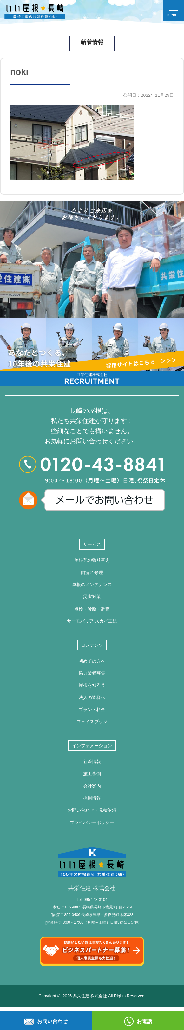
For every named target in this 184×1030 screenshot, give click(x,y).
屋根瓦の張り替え (92, 560)
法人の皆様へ (92, 697)
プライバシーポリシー (92, 822)
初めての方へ (92, 661)
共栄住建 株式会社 (92, 869)
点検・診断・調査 (92, 608)
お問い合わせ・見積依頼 (92, 810)
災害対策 (92, 596)
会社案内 (92, 786)
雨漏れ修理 (92, 572)
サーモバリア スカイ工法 (92, 621)
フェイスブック (92, 721)
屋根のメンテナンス (92, 584)
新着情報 (92, 761)
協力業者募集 (92, 673)
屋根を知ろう (92, 685)
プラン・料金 (92, 709)
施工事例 (92, 773)
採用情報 (92, 798)
